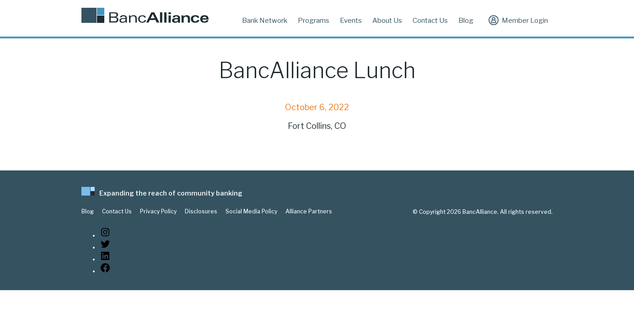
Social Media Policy (251, 211)
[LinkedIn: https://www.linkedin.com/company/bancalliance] (105, 259)
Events (351, 20)
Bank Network (264, 20)
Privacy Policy (158, 211)
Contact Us (430, 20)
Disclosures (201, 211)
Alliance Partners (308, 211)
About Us (387, 20)
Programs (313, 20)
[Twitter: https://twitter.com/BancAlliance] (105, 247)
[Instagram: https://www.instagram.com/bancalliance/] (105, 235)
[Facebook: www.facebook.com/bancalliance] (105, 271)
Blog (465, 20)
